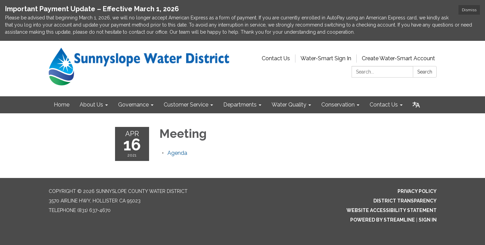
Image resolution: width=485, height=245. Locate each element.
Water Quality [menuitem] (289, 104)
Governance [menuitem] (133, 104)
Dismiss (469, 9)
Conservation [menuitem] (338, 104)
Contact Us (276, 58)
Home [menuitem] (61, 104)
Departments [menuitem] (240, 104)
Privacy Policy (417, 191)
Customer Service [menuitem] (186, 104)
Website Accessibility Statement (391, 210)
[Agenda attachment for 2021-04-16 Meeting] (177, 153)
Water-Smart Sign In (326, 58)
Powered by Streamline (382, 220)
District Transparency (405, 200)
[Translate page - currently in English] (416, 104)
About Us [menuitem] (91, 104)
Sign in (428, 220)
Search (424, 72)
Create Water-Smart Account (398, 58)
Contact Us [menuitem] (384, 104)
